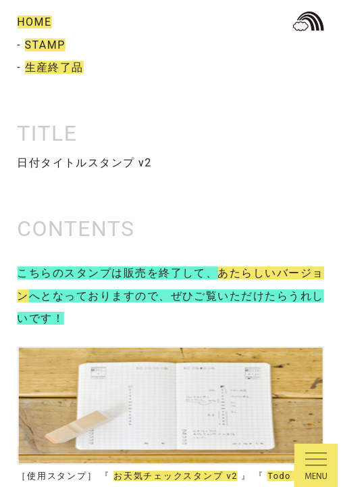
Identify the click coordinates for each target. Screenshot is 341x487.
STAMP (45, 45)
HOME (34, 22)
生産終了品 (54, 67)
